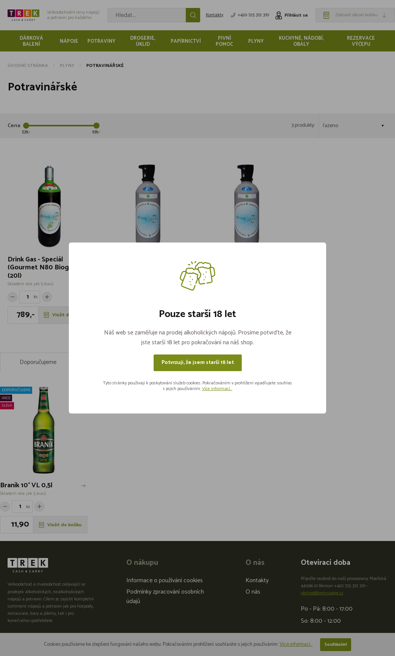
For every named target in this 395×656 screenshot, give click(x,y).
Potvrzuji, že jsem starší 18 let (198, 362)
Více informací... (217, 388)
